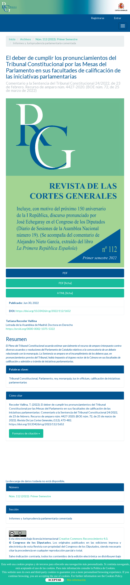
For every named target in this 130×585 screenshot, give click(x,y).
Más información (76, 580)
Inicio (12, 39)
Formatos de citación (26, 433)
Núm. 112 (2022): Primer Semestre (57, 39)
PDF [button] (65, 273)
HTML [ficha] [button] (65, 293)
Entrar (115, 18)
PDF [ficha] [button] (65, 283)
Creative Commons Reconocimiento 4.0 (83, 538)
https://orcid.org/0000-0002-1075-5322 (30, 328)
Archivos (25, 39)
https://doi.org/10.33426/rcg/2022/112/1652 (43, 311)
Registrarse (96, 18)
